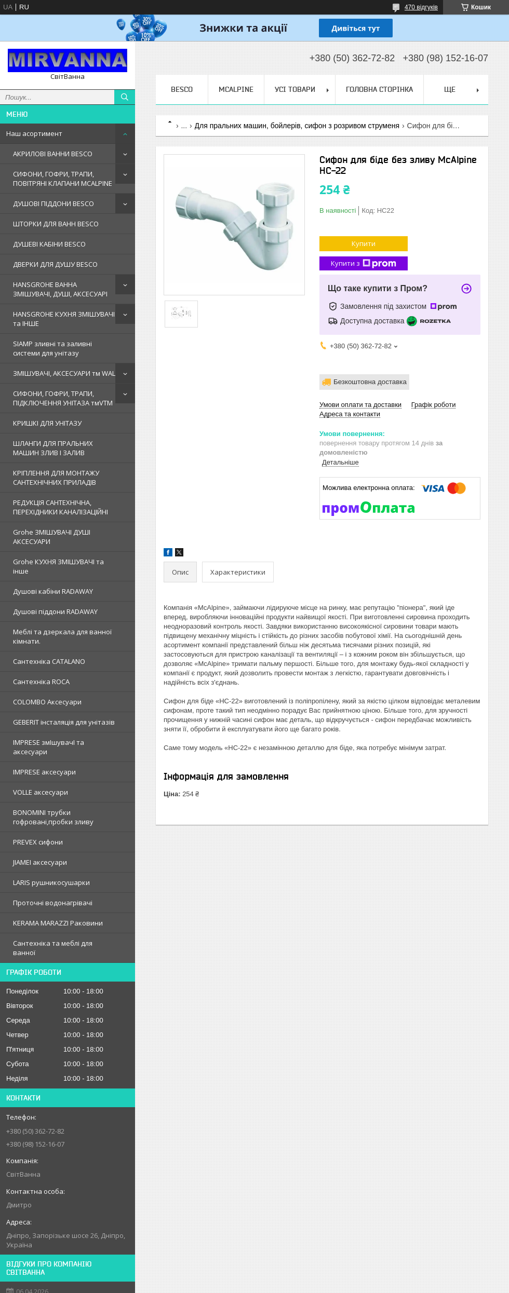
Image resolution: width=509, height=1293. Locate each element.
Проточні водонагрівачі (52, 902)
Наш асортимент (34, 133)
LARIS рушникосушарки (51, 882)
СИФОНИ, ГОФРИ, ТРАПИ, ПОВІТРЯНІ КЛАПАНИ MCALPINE (62, 178)
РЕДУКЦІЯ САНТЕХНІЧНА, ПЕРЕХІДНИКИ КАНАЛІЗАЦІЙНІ (60, 507)
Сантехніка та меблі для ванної (52, 947)
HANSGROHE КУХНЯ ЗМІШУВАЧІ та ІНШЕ (64, 318)
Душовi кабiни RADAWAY (53, 591)
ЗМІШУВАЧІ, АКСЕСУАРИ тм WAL (64, 373)
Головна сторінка (379, 89)
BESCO (182, 89)
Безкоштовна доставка (370, 382)
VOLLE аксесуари (40, 792)
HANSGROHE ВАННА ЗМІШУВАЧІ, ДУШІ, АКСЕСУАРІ (60, 289)
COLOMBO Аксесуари (47, 701)
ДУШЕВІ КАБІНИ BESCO (49, 244)
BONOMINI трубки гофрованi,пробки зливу (53, 817)
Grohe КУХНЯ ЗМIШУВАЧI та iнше (58, 566)
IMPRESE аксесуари (44, 772)
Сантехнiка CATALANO (49, 661)
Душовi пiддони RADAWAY (55, 611)
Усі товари (295, 89)
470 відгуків (421, 7)
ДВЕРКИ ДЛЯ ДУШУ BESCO (55, 264)
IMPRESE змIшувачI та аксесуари (48, 747)
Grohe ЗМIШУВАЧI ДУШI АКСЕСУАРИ (51, 536)
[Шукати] (124, 97)
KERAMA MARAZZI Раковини (58, 923)
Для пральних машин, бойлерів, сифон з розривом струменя (297, 125)
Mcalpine (236, 89)
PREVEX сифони (38, 842)
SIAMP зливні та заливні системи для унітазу (52, 348)
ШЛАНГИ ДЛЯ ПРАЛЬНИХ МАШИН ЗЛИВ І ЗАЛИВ (53, 448)
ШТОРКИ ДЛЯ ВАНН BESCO (56, 223)
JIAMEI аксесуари (40, 862)
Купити (364, 243)
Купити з (363, 263)
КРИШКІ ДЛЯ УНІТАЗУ (47, 423)
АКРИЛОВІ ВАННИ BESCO (52, 153)
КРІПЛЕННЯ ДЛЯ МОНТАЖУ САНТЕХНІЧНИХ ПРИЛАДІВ (56, 477)
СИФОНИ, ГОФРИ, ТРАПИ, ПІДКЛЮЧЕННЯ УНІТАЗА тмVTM (63, 398)
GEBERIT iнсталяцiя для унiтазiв (64, 722)
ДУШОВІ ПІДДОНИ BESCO (53, 203)
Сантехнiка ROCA (41, 681)
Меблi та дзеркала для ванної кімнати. (62, 636)
